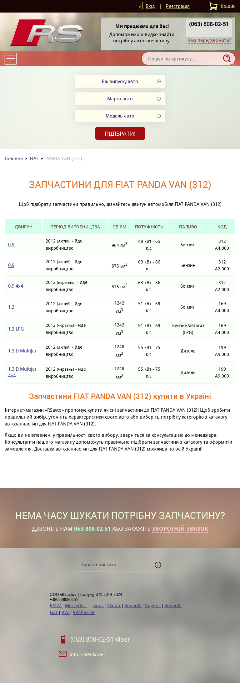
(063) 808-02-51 (209, 24)
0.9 (11, 245)
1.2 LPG (16, 329)
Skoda (114, 605)
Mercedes (76, 605)
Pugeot (153, 605)
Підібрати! (120, 133)
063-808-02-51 (92, 529)
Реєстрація (178, 6)
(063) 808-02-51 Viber (100, 639)
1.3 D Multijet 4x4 (22, 372)
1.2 (11, 307)
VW (66, 612)
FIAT (34, 158)
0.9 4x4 (15, 286)
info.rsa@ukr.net (87, 654)
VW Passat (84, 612)
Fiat (54, 612)
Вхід (150, 6)
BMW (56, 605)
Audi (98, 605)
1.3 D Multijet (22, 351)
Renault (133, 605)
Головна (14, 158)
